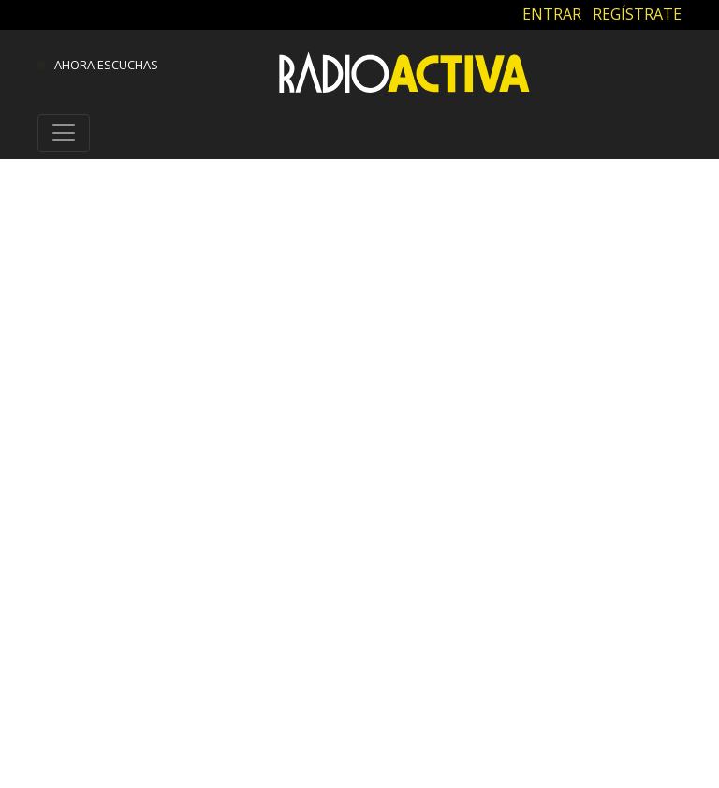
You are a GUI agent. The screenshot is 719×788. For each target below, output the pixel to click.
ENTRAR (551, 14)
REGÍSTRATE (637, 14)
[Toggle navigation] (63, 133)
